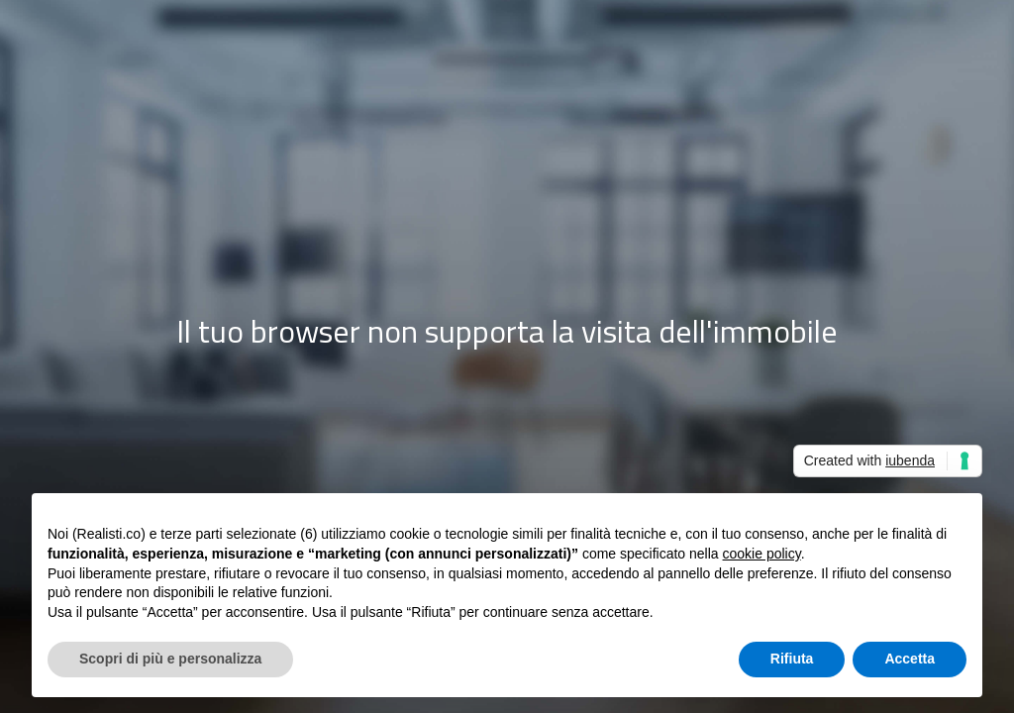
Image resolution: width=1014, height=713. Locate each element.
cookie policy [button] (762, 553)
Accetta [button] (909, 658)
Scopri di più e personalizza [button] (170, 658)
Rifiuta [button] (792, 658)
